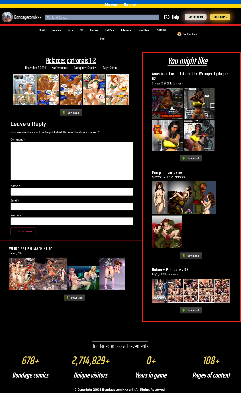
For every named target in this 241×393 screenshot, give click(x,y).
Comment (18, 139)
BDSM (42, 30)
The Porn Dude (189, 34)
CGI (81, 30)
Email (15, 200)
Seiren (113, 68)
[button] (196, 17)
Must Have (144, 30)
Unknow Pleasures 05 (170, 269)
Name (15, 186)
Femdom (56, 30)
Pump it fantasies (167, 172)
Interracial (126, 30)
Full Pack (109, 30)
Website (16, 215)
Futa (70, 30)
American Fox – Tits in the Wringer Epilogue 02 (190, 76)
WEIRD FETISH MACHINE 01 (31, 248)
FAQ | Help (171, 17)
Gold (102, 38)
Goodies (94, 30)
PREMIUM (161, 30)
